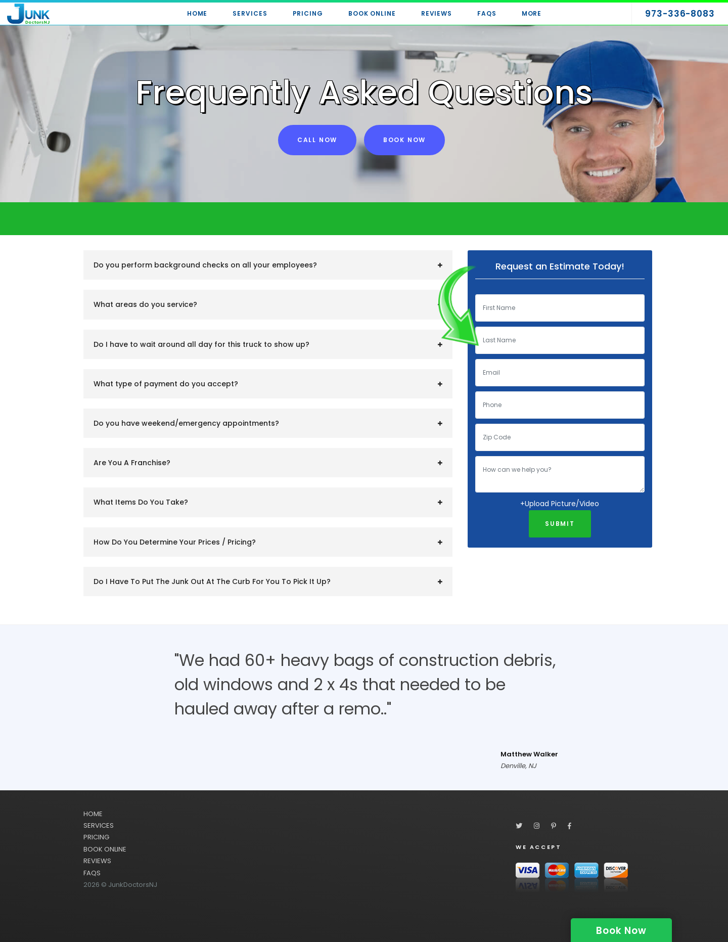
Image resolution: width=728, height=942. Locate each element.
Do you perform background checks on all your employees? (205, 265)
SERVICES (98, 825)
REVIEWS (97, 861)
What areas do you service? (145, 304)
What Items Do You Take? (141, 502)
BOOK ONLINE (104, 849)
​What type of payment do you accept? (166, 383)
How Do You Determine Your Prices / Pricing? (175, 542)
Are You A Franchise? (132, 462)
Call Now (317, 140)
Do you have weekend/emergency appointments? (186, 423)
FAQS (92, 873)
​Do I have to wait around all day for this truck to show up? (201, 344)
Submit (560, 523)
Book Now (404, 140)
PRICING (96, 837)
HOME (93, 814)
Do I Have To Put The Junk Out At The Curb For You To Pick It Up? (212, 581)
